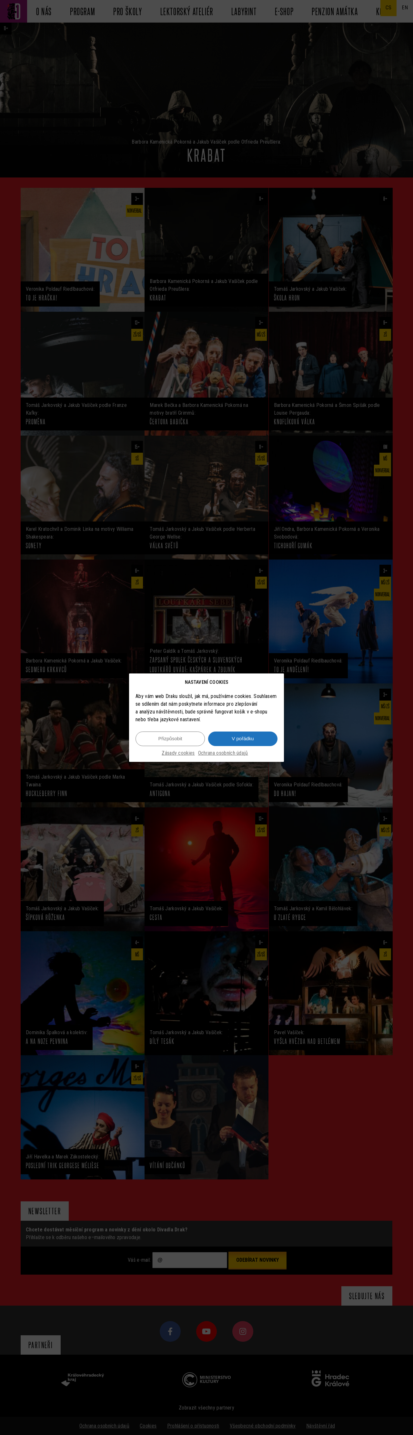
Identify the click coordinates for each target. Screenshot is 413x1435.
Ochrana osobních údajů (223, 753)
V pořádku (243, 738)
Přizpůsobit (170, 738)
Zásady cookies (178, 753)
